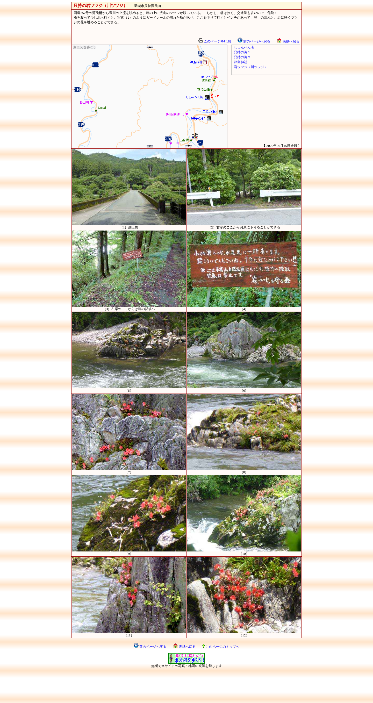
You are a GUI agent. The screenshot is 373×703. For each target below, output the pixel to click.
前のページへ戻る (254, 41)
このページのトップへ (220, 647)
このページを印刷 (214, 41)
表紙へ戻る (288, 41)
